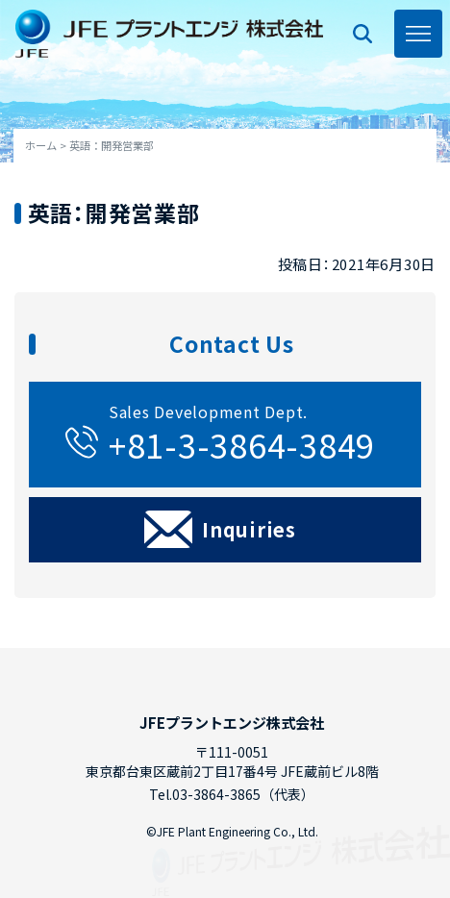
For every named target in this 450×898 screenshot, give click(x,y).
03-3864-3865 (216, 794)
